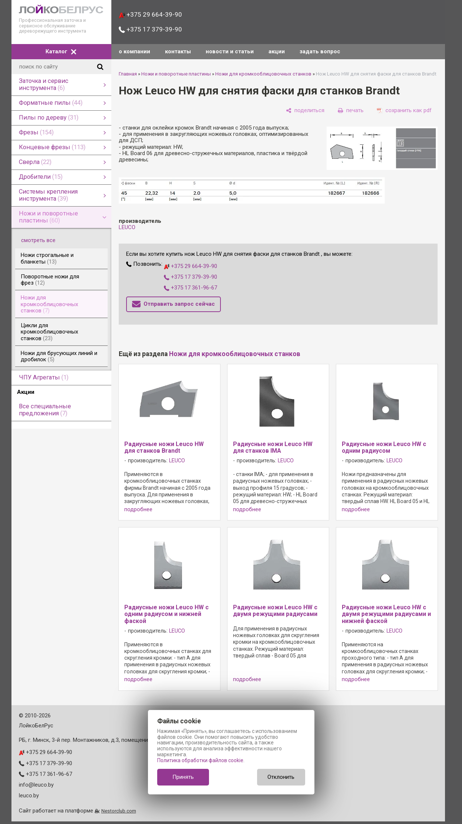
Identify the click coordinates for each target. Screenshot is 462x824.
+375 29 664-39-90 (150, 14)
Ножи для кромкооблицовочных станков (263, 74)
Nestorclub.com (118, 811)
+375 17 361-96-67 (190, 287)
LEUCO (127, 227)
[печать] (351, 110)
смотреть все (42, 240)
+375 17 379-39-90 (150, 29)
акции (277, 51)
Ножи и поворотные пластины (176, 74)
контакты (178, 51)
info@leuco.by (36, 784)
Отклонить (280, 777)
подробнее (138, 509)
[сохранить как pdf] (404, 110)
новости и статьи (230, 51)
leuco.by (29, 795)
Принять (183, 777)
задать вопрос (320, 51)
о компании (134, 51)
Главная (128, 74)
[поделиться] (305, 110)
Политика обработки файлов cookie (200, 760)
